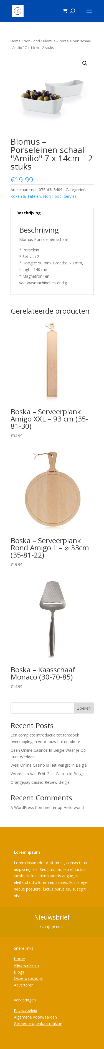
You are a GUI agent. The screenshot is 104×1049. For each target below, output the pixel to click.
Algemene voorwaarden (35, 1017)
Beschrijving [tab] (28, 212)
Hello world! (74, 807)
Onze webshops (28, 978)
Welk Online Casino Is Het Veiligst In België (49, 765)
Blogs (19, 972)
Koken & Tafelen (26, 196)
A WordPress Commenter (34, 807)
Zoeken (84, 708)
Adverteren (24, 985)
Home (16, 40)
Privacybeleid (25, 1010)
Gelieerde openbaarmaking (38, 1023)
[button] (85, 63)
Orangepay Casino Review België (40, 782)
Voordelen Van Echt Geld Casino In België (48, 773)
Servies (70, 196)
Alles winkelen (26, 965)
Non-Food (32, 40)
